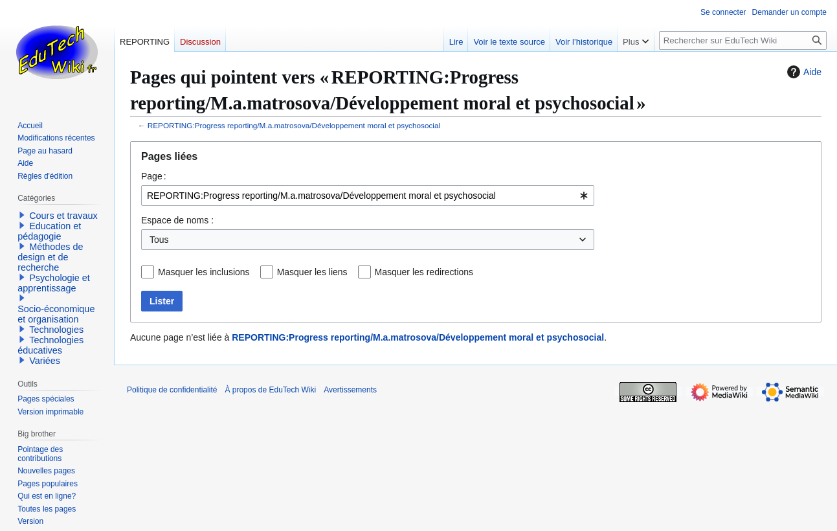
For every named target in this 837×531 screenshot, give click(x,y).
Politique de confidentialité (172, 389)
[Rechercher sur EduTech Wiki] (743, 40)
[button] (22, 215)
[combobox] (367, 195)
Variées (44, 361)
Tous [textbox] (159, 239)
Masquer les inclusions (204, 272)
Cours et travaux (63, 215)
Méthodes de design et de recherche (50, 257)
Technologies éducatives (50, 345)
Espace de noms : (177, 220)
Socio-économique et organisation (56, 314)
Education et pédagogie (49, 231)
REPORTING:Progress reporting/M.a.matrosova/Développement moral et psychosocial (294, 125)
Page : (153, 176)
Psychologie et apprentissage (53, 283)
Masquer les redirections (424, 272)
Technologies (56, 329)
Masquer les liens (312, 272)
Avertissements (350, 389)
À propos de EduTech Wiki (270, 389)
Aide (802, 71)
